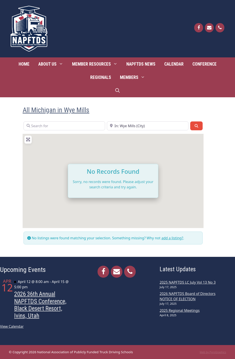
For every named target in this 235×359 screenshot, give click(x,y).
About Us (53, 64)
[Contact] (209, 27)
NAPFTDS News (140, 64)
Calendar (174, 64)
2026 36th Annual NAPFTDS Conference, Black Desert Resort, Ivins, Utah (40, 305)
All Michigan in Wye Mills (56, 110)
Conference (204, 64)
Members (134, 77)
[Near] (147, 125)
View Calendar (12, 326)
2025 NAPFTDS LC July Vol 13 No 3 (188, 282)
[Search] (196, 125)
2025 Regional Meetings (180, 310)
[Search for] (64, 125)
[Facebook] (198, 27)
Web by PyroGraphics (213, 352)
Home (24, 64)
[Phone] (219, 27)
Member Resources (97, 64)
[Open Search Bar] (117, 90)
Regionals (100, 77)
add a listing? (172, 238)
